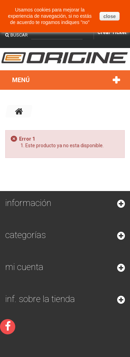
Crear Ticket (112, 32)
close (109, 16)
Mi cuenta (24, 267)
